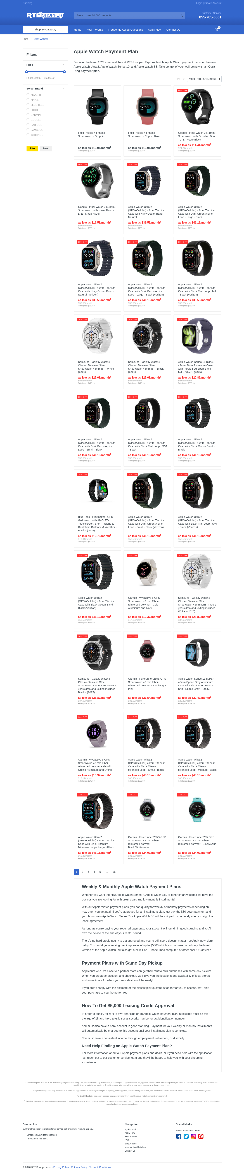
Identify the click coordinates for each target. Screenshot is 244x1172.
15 (114, 871)
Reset (46, 148)
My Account (130, 1129)
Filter (32, 148)
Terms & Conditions (100, 1167)
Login (199, 3)
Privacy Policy (61, 1167)
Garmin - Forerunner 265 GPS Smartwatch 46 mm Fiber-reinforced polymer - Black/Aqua (197, 840)
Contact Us (130, 1151)
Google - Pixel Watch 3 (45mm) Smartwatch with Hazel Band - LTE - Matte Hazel (97, 210)
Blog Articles (131, 1143)
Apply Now (130, 1133)
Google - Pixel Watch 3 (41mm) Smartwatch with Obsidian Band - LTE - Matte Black (197, 136)
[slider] (26, 71)
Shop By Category (45, 29)
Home (25, 39)
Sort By (181, 79)
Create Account (213, 3)
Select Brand (45, 88)
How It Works (131, 1136)
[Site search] (126, 15)
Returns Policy (79, 1167)
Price (45, 64)
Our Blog (27, 3)
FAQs (127, 1140)
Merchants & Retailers (135, 1147)
